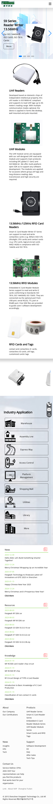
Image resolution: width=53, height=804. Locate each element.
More (8, 46)
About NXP (12, 789)
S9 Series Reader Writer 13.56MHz (13, 25)
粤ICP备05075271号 (25, 799)
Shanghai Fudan (25, 789)
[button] (20, 56)
